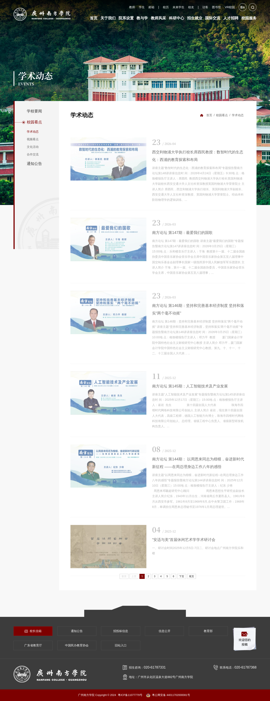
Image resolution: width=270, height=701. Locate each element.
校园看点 (34, 122)
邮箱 (151, 7)
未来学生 (178, 7)
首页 (209, 115)
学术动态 (33, 131)
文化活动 (33, 146)
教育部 (208, 631)
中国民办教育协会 (77, 645)
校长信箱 (32, 631)
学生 (142, 7)
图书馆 (216, 7)
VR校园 (230, 7)
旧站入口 (121, 645)
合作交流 (33, 154)
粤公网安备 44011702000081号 (168, 695)
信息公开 (164, 631)
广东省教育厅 (33, 645)
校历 (166, 7)
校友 (191, 7)
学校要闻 (34, 111)
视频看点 (33, 139)
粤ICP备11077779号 (130, 695)
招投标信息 (120, 631)
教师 (132, 7)
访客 (205, 7)
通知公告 (34, 164)
